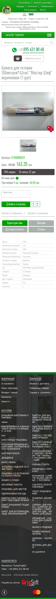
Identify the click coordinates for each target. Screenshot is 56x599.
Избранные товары (39, 388)
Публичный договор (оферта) (26, 575)
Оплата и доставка (43, 3)
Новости (5, 401)
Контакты (32, 6)
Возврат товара (9, 392)
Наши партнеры (9, 388)
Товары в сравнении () (38, 19)
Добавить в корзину (15, 204)
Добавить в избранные (11, 213)
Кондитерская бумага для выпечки (15, 25)
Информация (47, 6)
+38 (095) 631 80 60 (18, 569)
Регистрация (30, 10)
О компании (24, 3)
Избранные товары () (17, 19)
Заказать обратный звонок (33, 53)
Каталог (20, 6)
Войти (43, 10)
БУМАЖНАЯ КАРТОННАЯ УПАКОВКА (24, 22)
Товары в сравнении (40, 392)
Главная (4, 22)
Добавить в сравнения (37, 213)
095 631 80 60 (31, 49)
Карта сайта (6, 575)
